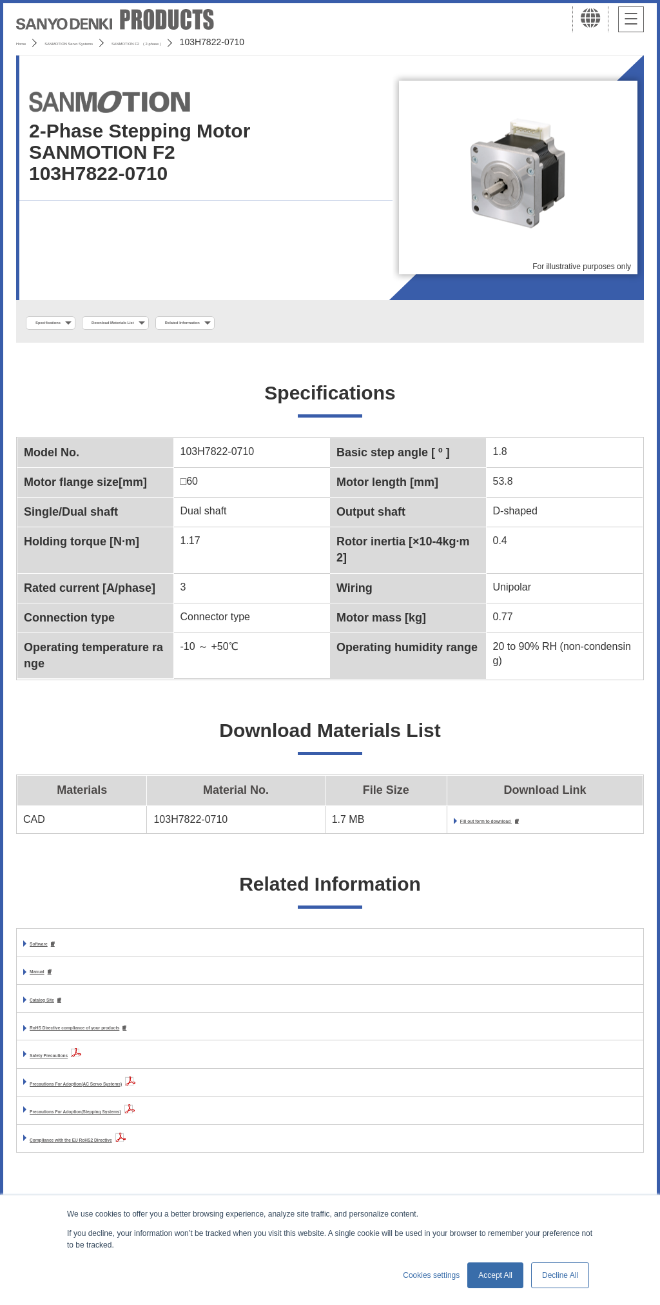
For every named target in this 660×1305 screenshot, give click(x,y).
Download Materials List (188, 323)
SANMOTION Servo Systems (118, 42)
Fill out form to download (452, 825)
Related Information (319, 323)
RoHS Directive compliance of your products (139, 1036)
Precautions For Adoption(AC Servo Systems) (142, 1093)
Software (51, 949)
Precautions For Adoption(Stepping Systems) (141, 1121)
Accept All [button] (495, 1275)
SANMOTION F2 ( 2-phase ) (255, 42)
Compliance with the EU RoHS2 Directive (130, 1149)
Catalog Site (59, 1007)
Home (28, 42)
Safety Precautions (76, 1065)
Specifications (70, 323)
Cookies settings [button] (431, 1275)
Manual (47, 978)
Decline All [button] (560, 1275)
